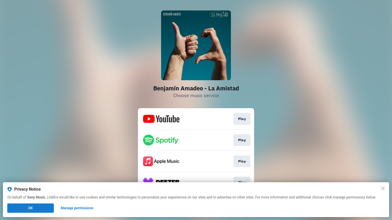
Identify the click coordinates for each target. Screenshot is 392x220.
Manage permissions (77, 208)
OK (30, 208)
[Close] (383, 188)
